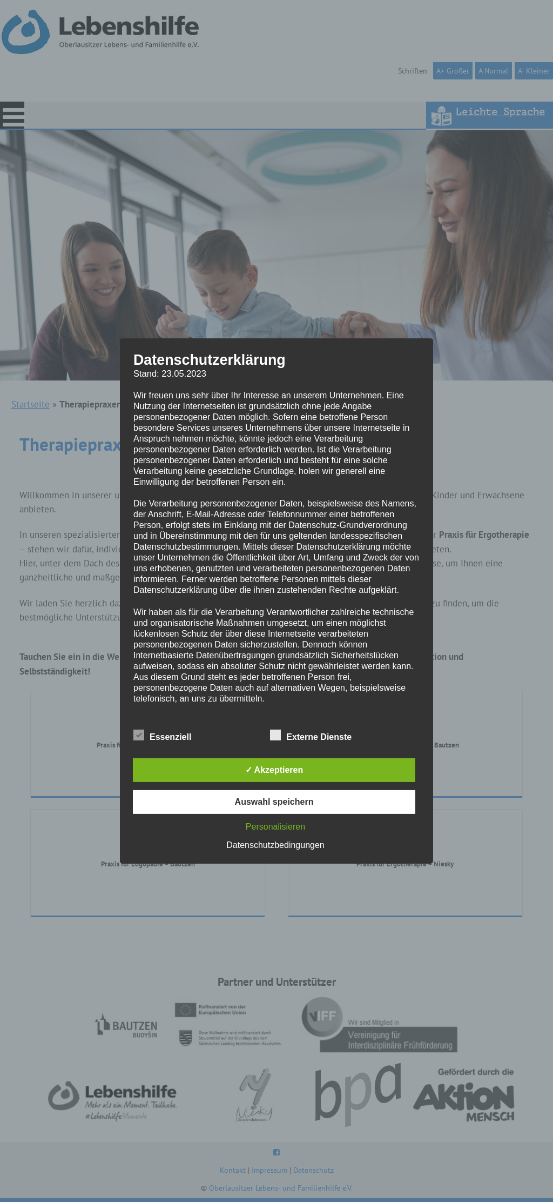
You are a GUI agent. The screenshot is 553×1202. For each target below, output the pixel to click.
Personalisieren (275, 826)
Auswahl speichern (274, 801)
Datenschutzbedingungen (275, 845)
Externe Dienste (311, 735)
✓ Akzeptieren (274, 769)
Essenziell (162, 735)
